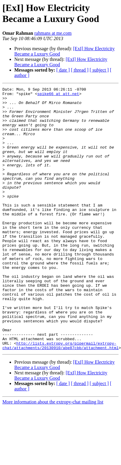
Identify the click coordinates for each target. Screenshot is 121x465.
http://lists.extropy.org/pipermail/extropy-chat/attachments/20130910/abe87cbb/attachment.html (60, 392)
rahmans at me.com (53, 33)
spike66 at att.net (58, 95)
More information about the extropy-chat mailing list (52, 449)
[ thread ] (80, 69)
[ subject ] (99, 69)
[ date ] (63, 69)
